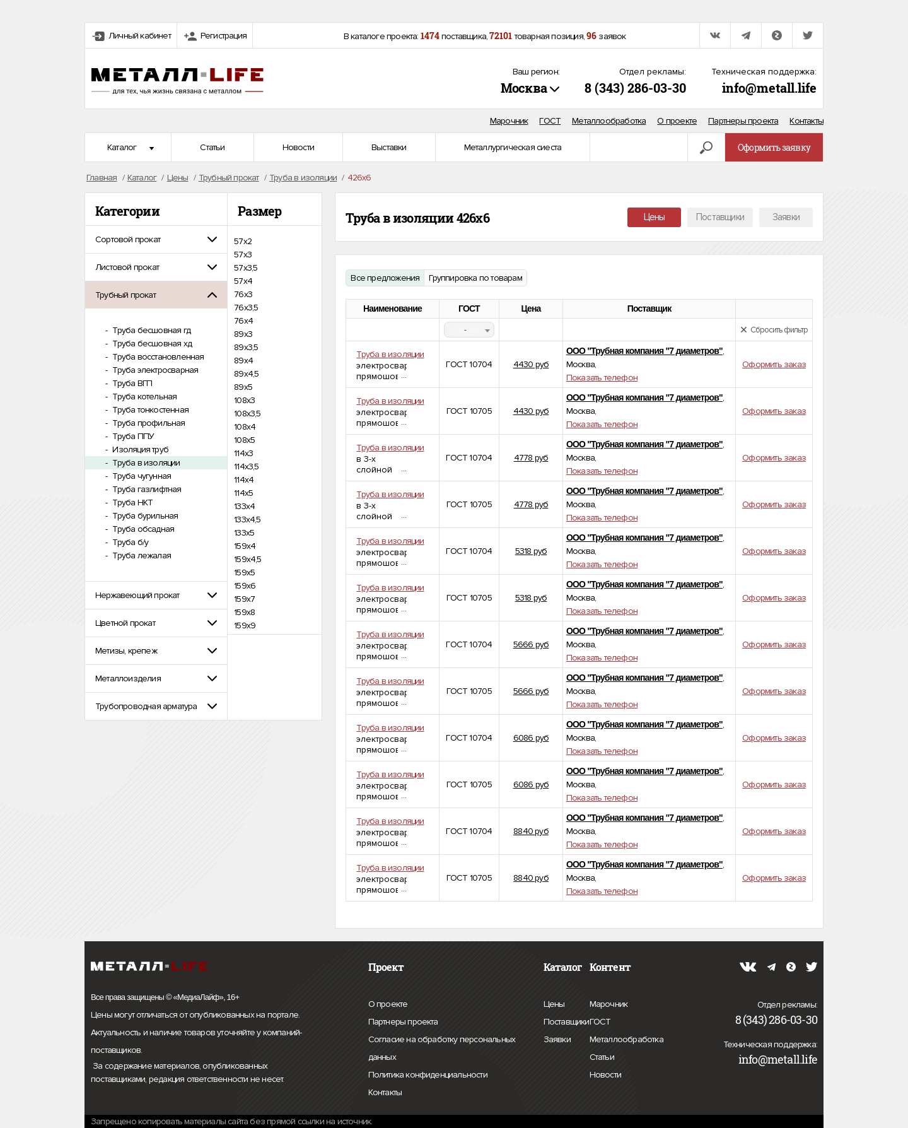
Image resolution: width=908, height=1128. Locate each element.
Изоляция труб (139, 449)
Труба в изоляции (145, 462)
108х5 (244, 440)
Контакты (806, 120)
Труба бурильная (144, 515)
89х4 (243, 360)
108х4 (244, 426)
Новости (298, 147)
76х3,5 (246, 307)
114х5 (243, 493)
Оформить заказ (774, 364)
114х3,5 (246, 466)
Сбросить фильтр (774, 330)
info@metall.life (769, 87)
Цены (654, 217)
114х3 (243, 453)
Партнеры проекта (743, 120)
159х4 (244, 546)
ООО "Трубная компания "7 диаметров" (644, 351)
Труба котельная (143, 396)
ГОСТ (550, 120)
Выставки (389, 147)
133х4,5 (247, 519)
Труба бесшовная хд (151, 343)
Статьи (212, 147)
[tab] (156, 239)
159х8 (244, 612)
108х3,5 (247, 413)
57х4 (243, 281)
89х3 (243, 334)
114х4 (243, 479)
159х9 (244, 625)
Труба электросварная (154, 370)
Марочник (509, 120)
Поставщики (720, 217)
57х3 (243, 254)
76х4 (243, 320)
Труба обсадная (142, 529)
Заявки (786, 217)
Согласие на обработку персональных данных (442, 1050)
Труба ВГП (131, 383)
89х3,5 (246, 347)
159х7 (244, 599)
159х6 (244, 585)
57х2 (243, 241)
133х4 (244, 506)
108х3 (244, 400)
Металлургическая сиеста (513, 147)
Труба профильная (147, 423)
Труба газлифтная (145, 489)
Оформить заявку (774, 147)
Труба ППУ (132, 436)
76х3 (243, 294)
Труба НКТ (131, 502)
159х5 (244, 572)
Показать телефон (601, 377)
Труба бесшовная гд (150, 330)
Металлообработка (609, 120)
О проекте (677, 120)
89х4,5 (246, 373)
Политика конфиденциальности (427, 1075)
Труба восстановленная (157, 356)
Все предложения (385, 278)
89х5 (243, 387)
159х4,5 (247, 559)
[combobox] (469, 330)
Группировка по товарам (475, 278)
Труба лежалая (140, 555)
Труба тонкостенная (149, 409)
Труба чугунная (140, 476)
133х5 (244, 532)
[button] (156, 239)
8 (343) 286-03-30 (635, 87)
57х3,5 (245, 267)
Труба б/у (129, 542)
